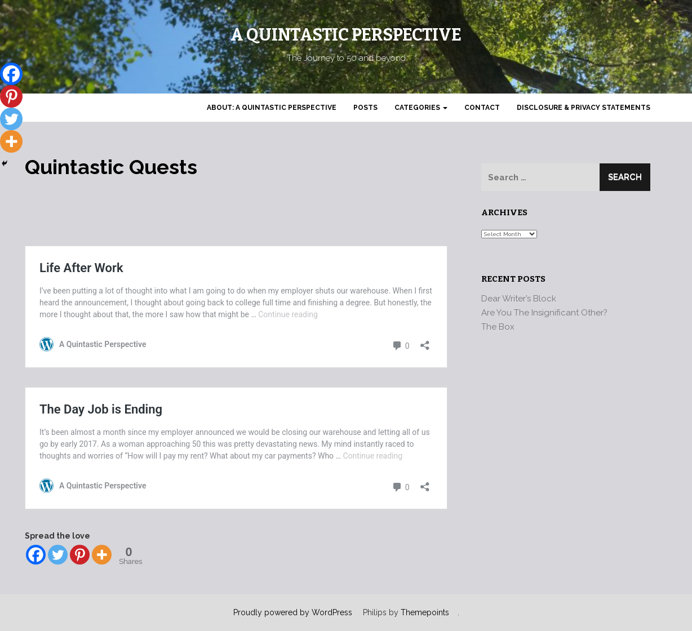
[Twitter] (58, 555)
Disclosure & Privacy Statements (583, 108)
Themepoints (425, 612)
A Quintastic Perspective (346, 35)
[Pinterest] (80, 555)
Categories (420, 108)
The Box (497, 327)
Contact (482, 108)
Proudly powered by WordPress (292, 612)
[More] (102, 555)
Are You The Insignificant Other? (544, 313)
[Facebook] (36, 555)
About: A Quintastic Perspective (271, 108)
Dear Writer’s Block (518, 299)
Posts (365, 108)
